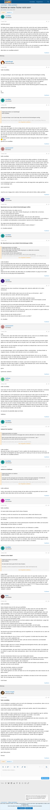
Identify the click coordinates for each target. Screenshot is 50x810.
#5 (48, 204)
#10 (48, 426)
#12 (48, 505)
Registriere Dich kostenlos (31, 797)
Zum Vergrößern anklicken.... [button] (25, 122)
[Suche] (48, 1)
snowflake (4, 9)
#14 (48, 601)
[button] (3, 767)
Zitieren (47, 52)
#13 (48, 552)
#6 (48, 240)
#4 (48, 153)
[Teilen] (47, 21)
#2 (48, 67)
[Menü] (2, 1)
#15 (48, 697)
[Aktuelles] (45, 1)
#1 (48, 21)
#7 (48, 285)
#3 (48, 105)
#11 (48, 466)
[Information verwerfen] (47, 796)
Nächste (9, 12)
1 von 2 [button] (3, 12)
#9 (48, 383)
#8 (48, 331)
